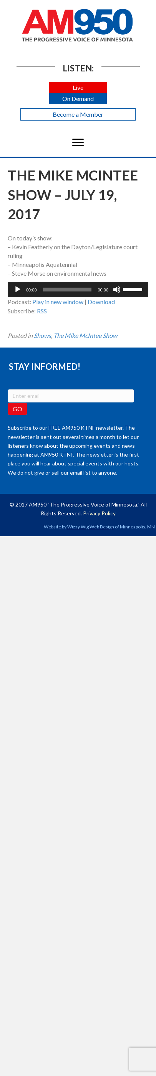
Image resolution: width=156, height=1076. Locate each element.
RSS (42, 311)
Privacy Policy (99, 513)
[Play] (18, 289)
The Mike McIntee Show (85, 335)
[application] (78, 289)
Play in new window (57, 301)
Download (101, 301)
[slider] (67, 289)
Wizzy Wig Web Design (90, 527)
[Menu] (78, 142)
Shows (42, 335)
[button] (78, 87)
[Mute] (117, 289)
